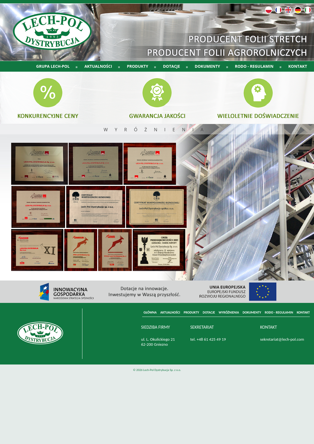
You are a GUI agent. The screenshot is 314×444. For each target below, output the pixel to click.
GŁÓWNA (150, 312)
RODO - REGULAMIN (279, 312)
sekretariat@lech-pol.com (282, 339)
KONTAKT (297, 66)
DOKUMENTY (251, 312)
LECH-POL (57, 35)
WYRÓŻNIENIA (229, 312)
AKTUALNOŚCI (170, 312)
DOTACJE (209, 312)
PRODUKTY (191, 312)
